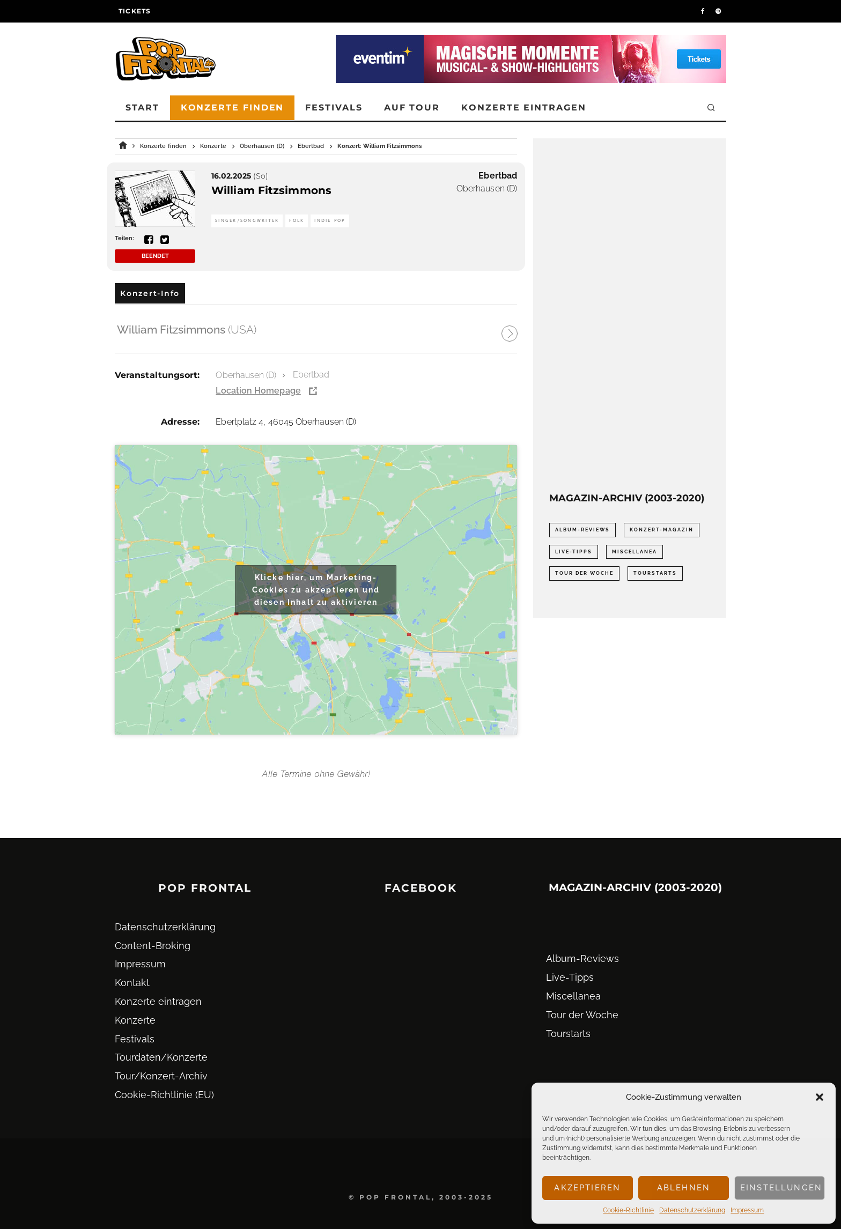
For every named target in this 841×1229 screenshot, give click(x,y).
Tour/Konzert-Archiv (161, 1076)
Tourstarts (568, 1033)
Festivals (333, 107)
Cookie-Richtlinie (628, 1210)
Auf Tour (412, 107)
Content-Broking (152, 945)
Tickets (135, 11)
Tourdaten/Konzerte (161, 1057)
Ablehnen (683, 1188)
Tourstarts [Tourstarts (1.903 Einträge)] (655, 573)
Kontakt (132, 982)
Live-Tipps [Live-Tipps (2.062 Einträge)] (573, 551)
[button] (819, 1097)
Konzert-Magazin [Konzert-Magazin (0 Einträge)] (662, 529)
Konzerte (135, 1020)
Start (142, 107)
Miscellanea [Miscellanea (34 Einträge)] (634, 551)
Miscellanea (573, 996)
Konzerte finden (232, 107)
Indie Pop (329, 221)
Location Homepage (258, 391)
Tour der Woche (582, 1014)
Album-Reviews (582, 958)
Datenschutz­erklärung (692, 1210)
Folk (296, 221)
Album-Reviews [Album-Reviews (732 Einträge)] (582, 529)
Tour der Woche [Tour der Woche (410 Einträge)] (584, 573)
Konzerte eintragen (523, 107)
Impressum (747, 1210)
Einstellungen (781, 1188)
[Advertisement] (629, 315)
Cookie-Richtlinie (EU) (164, 1094)
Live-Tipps (570, 977)
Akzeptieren (587, 1188)
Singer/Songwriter (247, 221)
